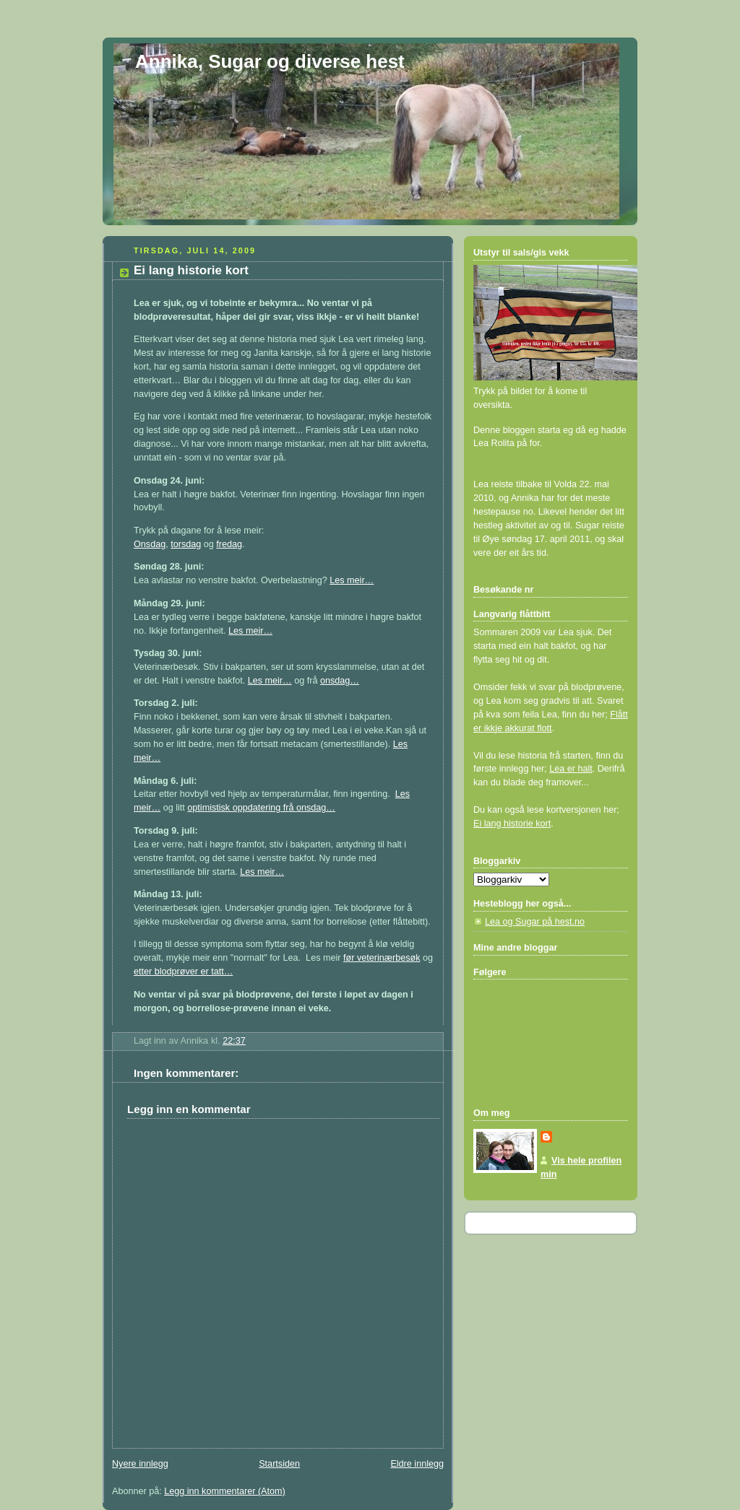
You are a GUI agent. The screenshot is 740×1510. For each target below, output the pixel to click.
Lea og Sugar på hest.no (535, 922)
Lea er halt (571, 769)
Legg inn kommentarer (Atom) (224, 1491)
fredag (229, 544)
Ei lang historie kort (512, 824)
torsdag (186, 544)
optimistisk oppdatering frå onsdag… (261, 808)
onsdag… (339, 681)
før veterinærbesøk (382, 958)
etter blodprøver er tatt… (183, 971)
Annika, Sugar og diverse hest (270, 61)
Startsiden (279, 1464)
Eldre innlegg (417, 1464)
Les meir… (352, 580)
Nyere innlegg (140, 1464)
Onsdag (149, 544)
